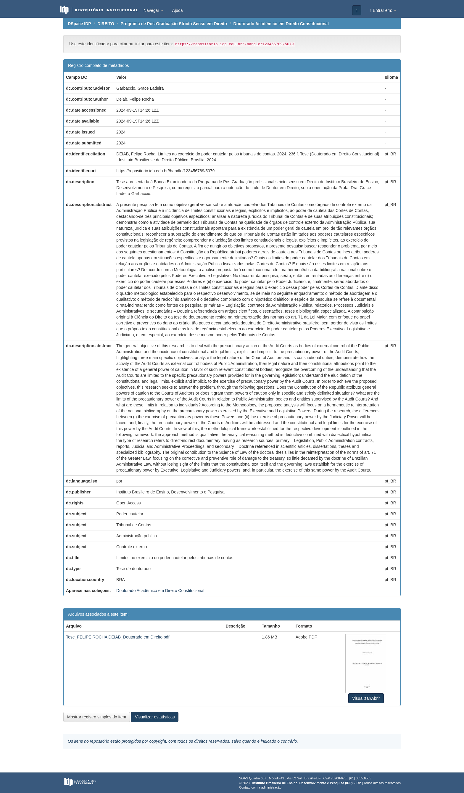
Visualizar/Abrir (366, 698)
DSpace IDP (79, 23)
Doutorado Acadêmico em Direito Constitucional (281, 23)
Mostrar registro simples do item (96, 717)
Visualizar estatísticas (155, 717)
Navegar (153, 10)
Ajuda (177, 10)
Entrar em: (383, 10)
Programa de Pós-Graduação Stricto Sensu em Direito (173, 23)
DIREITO (105, 23)
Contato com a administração (260, 787)
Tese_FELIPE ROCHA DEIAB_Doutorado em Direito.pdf (117, 637)
